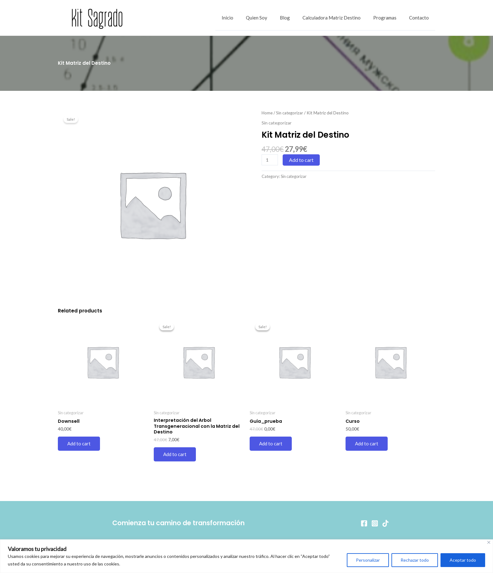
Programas (389, 18)
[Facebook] (364, 523)
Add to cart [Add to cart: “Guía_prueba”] (271, 444)
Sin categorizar (290, 112)
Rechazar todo (415, 560)
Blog (296, 18)
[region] (246, 556)
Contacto (420, 18)
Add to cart (302, 160)
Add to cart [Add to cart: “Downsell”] (79, 444)
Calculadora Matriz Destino (339, 18)
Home (267, 112)
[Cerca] (488, 542)
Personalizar (368, 560)
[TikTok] (385, 523)
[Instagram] (374, 523)
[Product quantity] (270, 159)
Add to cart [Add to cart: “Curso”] (367, 444)
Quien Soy (270, 18)
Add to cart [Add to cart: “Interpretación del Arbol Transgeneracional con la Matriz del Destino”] (175, 456)
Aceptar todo (463, 560)
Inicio (245, 18)
